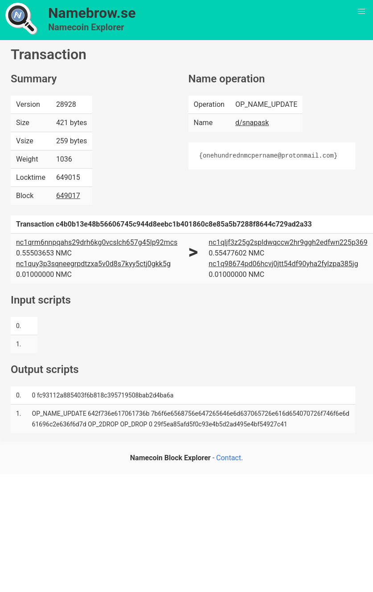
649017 (68, 195)
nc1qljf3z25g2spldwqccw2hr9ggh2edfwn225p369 (288, 242)
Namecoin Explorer (86, 27)
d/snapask (252, 122)
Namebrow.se (92, 12)
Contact (228, 458)
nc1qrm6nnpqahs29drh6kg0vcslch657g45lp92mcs (96, 242)
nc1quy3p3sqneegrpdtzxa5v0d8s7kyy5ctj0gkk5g (93, 264)
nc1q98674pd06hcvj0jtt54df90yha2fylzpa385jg (283, 264)
